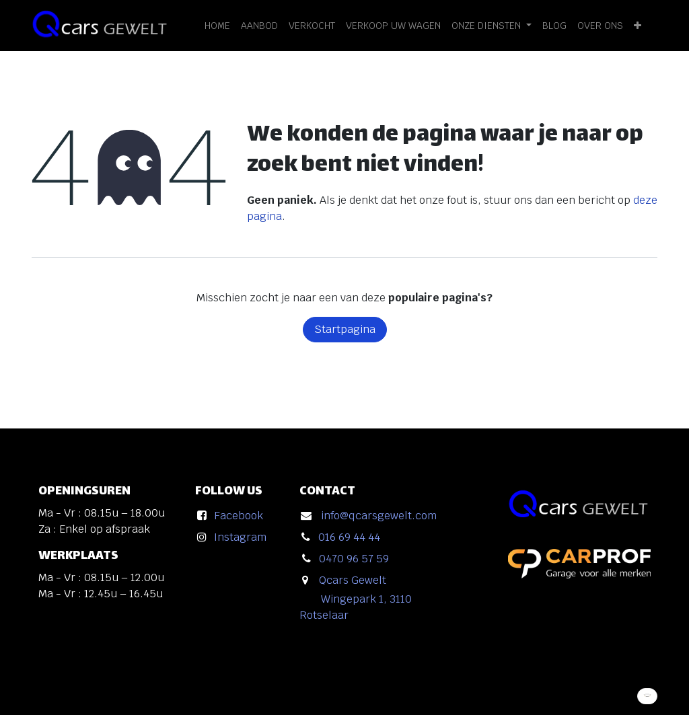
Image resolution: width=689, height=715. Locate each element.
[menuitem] (217, 25)
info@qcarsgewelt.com (379, 516)
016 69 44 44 (349, 537)
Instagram (240, 537)
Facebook (238, 516)
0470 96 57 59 (354, 559)
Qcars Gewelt (352, 580)
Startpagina (344, 329)
